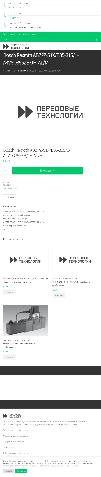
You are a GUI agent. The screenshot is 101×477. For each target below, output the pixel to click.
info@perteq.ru (14, 17)
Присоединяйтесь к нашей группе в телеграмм (22, 34)
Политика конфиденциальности (17, 430)
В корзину (47, 170)
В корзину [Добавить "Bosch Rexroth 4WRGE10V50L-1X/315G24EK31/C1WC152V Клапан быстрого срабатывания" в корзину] (59, 295)
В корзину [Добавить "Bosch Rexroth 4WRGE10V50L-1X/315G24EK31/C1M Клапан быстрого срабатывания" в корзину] (10, 357)
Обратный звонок (16, 7)
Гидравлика (12, 188)
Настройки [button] (8, 471)
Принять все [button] (21, 471)
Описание (10, 197)
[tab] (9, 197)
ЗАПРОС (6, 39)
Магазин (6, 70)
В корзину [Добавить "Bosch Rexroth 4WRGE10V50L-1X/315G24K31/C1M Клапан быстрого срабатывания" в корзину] (10, 292)
